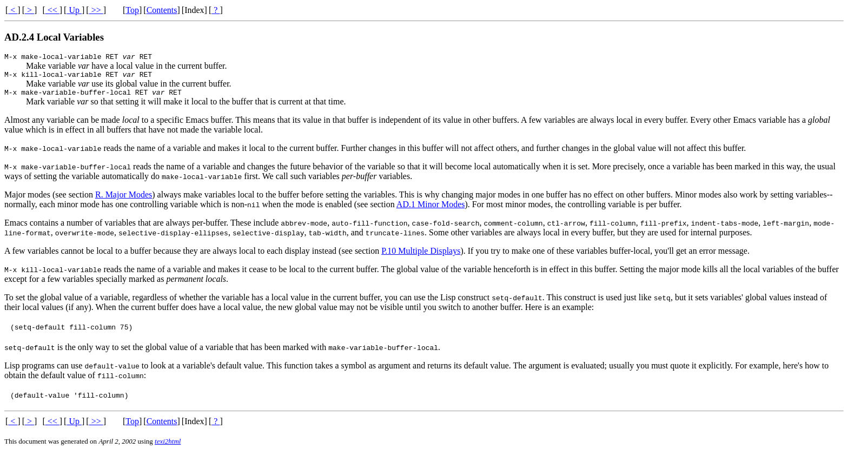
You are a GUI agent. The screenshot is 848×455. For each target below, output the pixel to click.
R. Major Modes (123, 199)
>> (96, 10)
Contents (162, 10)
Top (132, 10)
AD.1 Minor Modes (430, 209)
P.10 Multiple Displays (420, 255)
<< (52, 10)
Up (74, 10)
